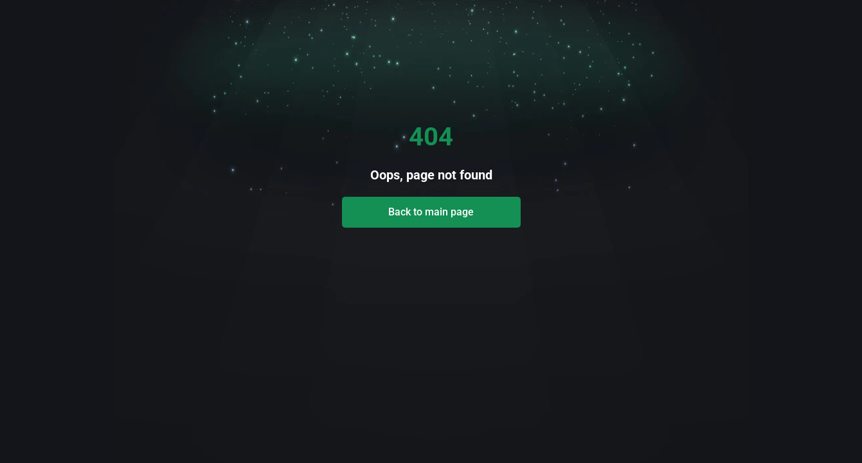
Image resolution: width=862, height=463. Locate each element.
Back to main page (431, 212)
